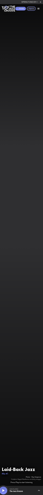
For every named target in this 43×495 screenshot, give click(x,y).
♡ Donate (20, 8)
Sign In (31, 8)
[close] (40, 2)
